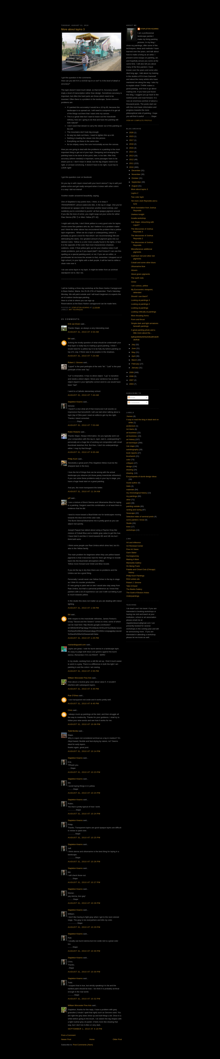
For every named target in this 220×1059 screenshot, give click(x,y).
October (135, 178)
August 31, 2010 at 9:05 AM (83, 452)
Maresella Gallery (133, 563)
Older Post (117, 1039)
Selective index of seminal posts (140, 516)
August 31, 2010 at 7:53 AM (83, 425)
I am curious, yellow (139, 286)
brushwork (130, 456)
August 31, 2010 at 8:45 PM (83, 703)
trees (128, 526)
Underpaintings (132, 596)
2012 (131, 159)
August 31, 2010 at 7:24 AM (83, 356)
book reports (131, 453)
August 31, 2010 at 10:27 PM (84, 882)
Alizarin (134, 270)
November (136, 174)
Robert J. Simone (75, 362)
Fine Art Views (132, 549)
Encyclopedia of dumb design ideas (141, 476)
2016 (131, 144)
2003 (131, 384)
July (134, 344)
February (136, 364)
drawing (129, 470)
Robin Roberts (74, 432)
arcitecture (130, 426)
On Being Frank (133, 566)
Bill (69, 338)
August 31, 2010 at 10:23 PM (84, 772)
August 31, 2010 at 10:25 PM (84, 837)
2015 (131, 148)
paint (128, 503)
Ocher (133, 282)
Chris (70, 710)
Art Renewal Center (134, 546)
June (134, 348)
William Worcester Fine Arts (79, 678)
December (136, 170)
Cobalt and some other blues (143, 262)
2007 (131, 380)
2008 (131, 376)
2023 (131, 136)
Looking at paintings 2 (140, 304)
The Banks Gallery (134, 589)
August (135, 186)
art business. (131, 436)
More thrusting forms (140, 315)
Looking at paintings (139, 308)
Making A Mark (132, 559)
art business (131, 432)
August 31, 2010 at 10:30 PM (84, 951)
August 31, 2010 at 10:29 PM (84, 927)
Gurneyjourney (132, 556)
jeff (69, 498)
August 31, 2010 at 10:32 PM (84, 999)
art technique (76, 309)
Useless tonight (137, 214)
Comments (134, 403)
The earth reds (137, 278)
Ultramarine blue (138, 266)
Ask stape (130, 446)
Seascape (130, 513)
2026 (131, 132)
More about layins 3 (139, 189)
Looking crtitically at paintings (143, 312)
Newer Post (66, 1039)
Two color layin (137, 197)
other (128, 500)
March (134, 360)
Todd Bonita (73, 731)
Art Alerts (130, 429)
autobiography (132, 449)
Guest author (131, 483)
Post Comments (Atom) (83, 1045)
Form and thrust (138, 319)
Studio (129, 523)
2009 (131, 372)
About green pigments (140, 274)
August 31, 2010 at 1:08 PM (83, 608)
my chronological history (136, 493)
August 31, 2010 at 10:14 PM (84, 751)
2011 (131, 163)
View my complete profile (139, 120)
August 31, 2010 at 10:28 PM (84, 903)
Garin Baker (131, 552)
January (135, 368)
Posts (131, 397)
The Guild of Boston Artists (137, 592)
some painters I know (135, 520)
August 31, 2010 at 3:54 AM (83, 332)
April (134, 356)
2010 (131, 167)
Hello (128, 486)
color (128, 459)
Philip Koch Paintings (135, 576)
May (134, 352)
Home (92, 1039)
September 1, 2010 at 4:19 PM (85, 1029)
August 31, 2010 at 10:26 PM (84, 861)
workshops (131, 530)
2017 (131, 140)
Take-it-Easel (131, 586)
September (136, 182)
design (129, 466)
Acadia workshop (138, 218)
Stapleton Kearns (75, 402)
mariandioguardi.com (77, 645)
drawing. (130, 473)
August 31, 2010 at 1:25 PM (83, 638)
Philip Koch (73, 459)
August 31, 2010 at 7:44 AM (83, 395)
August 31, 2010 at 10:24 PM (84, 793)
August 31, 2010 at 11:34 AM (84, 491)
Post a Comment (68, 1035)
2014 (131, 152)
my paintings (131, 496)
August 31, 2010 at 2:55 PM (83, 671)
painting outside (133, 506)
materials (130, 489)
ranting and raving (134, 510)
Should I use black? (139, 296)
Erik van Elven (74, 324)
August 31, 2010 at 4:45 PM (83, 689)
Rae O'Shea (73, 695)
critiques (129, 463)
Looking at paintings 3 (140, 300)
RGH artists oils (133, 579)
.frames (129, 416)
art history (130, 439)
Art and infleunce (133, 542)
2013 (131, 156)
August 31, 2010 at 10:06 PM (84, 724)
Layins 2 (134, 193)
